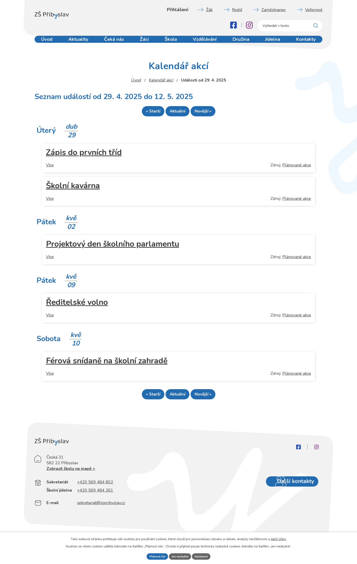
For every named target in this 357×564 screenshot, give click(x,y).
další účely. (278, 538)
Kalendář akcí (161, 80)
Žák (209, 10)
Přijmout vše (153, 556)
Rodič (237, 10)
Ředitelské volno (77, 304)
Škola (171, 43)
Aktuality (78, 43)
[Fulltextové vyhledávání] (290, 25)
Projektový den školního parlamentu (112, 246)
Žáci (144, 43)
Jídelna (273, 43)
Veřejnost (313, 10)
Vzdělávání (205, 43)
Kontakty (307, 43)
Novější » (211, 113)
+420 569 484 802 (95, 494)
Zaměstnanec (273, 10)
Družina (242, 43)
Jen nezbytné (180, 556)
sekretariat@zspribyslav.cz (101, 514)
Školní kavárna (73, 187)
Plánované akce (296, 167)
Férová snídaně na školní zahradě (107, 362)
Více (50, 167)
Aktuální (177, 113)
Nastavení (205, 556)
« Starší (145, 113)
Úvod (46, 43)
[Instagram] (249, 25)
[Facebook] (233, 25)
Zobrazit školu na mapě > (70, 480)
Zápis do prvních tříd (84, 154)
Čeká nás (113, 43)
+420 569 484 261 (95, 502)
